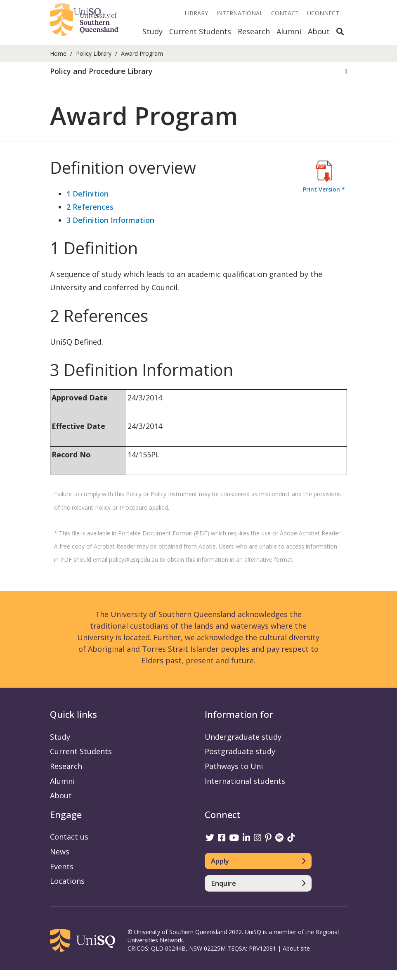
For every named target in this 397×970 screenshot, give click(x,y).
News (59, 851)
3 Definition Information (110, 220)
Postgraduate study (240, 751)
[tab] (198, 71)
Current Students (200, 31)
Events (61, 866)
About (319, 31)
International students (245, 781)
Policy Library (93, 53)
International (239, 13)
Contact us (69, 837)
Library (196, 13)
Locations (67, 881)
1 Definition (87, 194)
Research (254, 31)
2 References (89, 207)
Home (58, 53)
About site (296, 948)
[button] (198, 71)
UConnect (323, 13)
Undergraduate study (243, 737)
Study (152, 31)
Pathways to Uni (234, 766)
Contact (285, 13)
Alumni (288, 31)
